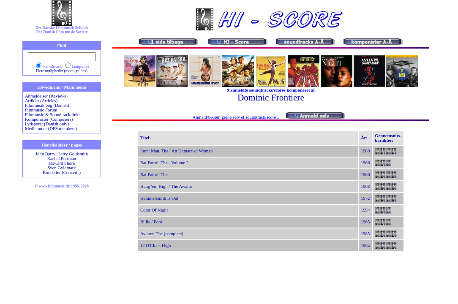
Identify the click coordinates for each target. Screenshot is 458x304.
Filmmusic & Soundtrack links (52, 114)
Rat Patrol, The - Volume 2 (164, 162)
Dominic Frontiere (270, 97)
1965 (365, 222)
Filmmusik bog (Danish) (47, 105)
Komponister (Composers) (49, 119)
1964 (365, 245)
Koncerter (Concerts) (62, 172)
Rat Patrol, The (154, 174)
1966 (365, 162)
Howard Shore (62, 163)
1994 (365, 210)
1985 (365, 233)
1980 (365, 151)
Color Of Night (154, 210)
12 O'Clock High (155, 245)
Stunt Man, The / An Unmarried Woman (176, 151)
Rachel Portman (61, 158)
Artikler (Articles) (41, 100)
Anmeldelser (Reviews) (46, 96)
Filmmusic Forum (41, 110)
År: (364, 138)
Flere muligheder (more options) (61, 71)
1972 (365, 198)
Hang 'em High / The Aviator (166, 186)
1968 (365, 186)
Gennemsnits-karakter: (388, 138)
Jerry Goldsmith (73, 154)
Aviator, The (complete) (161, 233)
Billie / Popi (151, 222)
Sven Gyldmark (61, 168)
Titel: (145, 138)
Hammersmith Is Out (159, 198)
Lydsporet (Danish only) (47, 124)
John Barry (45, 154)
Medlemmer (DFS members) (51, 128)
